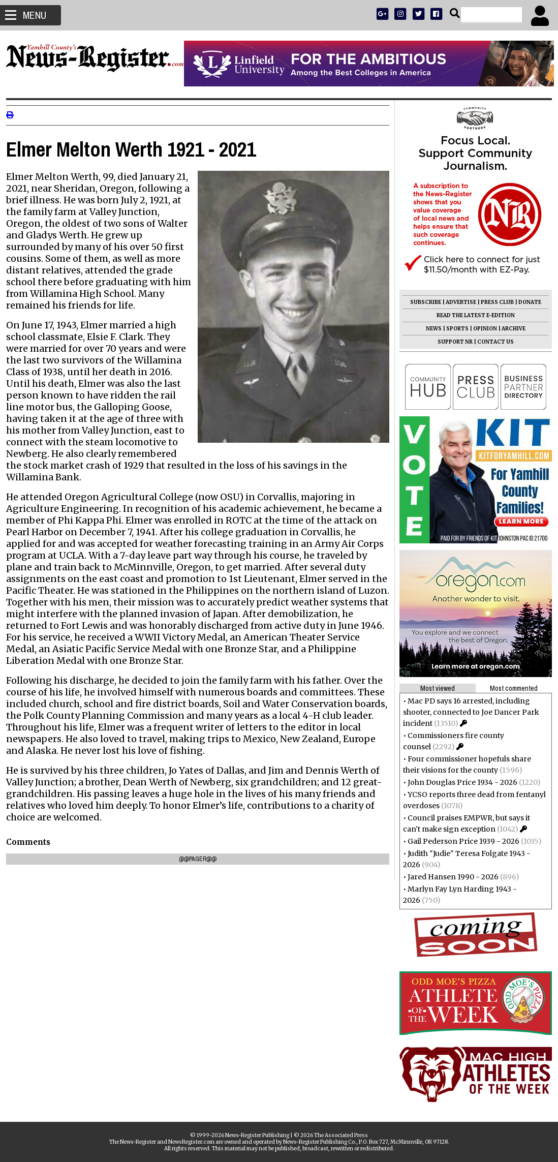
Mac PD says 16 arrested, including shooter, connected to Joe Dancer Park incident (467, 712)
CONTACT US (491, 342)
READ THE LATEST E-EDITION (471, 315)
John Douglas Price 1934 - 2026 (458, 782)
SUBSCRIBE (421, 302)
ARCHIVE (509, 328)
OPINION (481, 328)
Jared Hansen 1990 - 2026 (449, 876)
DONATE (525, 302)
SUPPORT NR (451, 342)
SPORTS (453, 328)
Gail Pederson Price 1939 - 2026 (459, 841)
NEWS (430, 328)
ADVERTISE (457, 302)
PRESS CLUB (493, 302)
